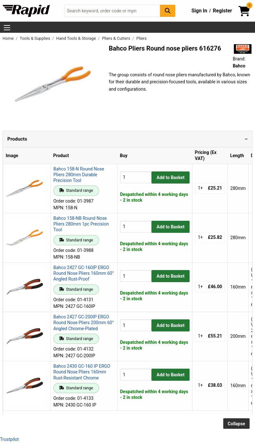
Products (17, 139)
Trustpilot (9, 439)
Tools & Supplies (35, 38)
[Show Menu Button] (7, 27)
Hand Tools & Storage (76, 38)
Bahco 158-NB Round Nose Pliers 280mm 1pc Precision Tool (81, 224)
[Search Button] (167, 11)
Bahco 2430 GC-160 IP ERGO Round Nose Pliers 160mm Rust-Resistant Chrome (81, 372)
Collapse (236, 423)
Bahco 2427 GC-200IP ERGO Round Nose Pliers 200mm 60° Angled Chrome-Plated (83, 322)
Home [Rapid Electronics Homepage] (9, 38)
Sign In (199, 11)
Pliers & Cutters (116, 38)
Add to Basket (171, 177)
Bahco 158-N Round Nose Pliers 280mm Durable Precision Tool (78, 174)
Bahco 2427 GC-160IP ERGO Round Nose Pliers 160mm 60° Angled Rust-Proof (83, 273)
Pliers (141, 38)
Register (222, 11)
